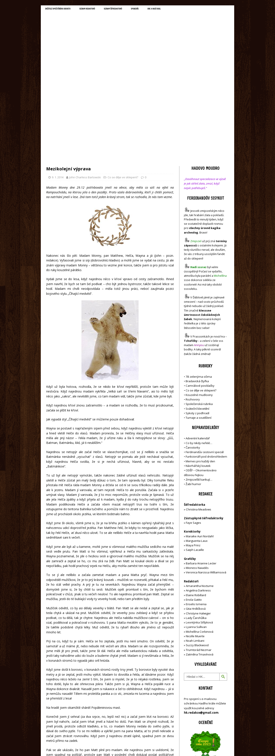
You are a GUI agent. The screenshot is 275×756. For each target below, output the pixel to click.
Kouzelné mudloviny (199, 304)
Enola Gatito (194, 508)
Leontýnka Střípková (199, 531)
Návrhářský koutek (198, 375)
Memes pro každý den (200, 370)
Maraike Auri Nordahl (200, 445)
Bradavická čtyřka (197, 290)
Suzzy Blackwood (197, 554)
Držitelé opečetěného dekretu (65, 10)
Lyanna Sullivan (196, 536)
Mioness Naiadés (197, 477)
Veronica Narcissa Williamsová (206, 481)
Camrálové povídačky (200, 295)
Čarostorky (193, 357)
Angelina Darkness (198, 499)
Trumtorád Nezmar (198, 559)
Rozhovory (193, 308)
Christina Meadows (198, 418)
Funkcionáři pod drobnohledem (206, 366)
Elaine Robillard (196, 504)
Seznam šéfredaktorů (142, 10)
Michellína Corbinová (199, 540)
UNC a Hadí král (197, 10)
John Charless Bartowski (85, 86)
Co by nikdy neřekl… (199, 352)
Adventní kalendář (198, 347)
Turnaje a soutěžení (198, 327)
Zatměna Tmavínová (199, 563)
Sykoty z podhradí (197, 322)
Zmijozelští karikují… (199, 388)
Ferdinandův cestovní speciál (205, 361)
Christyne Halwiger (198, 522)
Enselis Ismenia (196, 513)
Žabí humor (193, 393)
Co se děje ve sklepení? (123, 86)
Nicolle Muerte (195, 545)
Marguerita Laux (197, 450)
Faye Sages (193, 432)
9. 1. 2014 (57, 86)
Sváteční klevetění (197, 317)
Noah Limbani (195, 550)
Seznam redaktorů (107, 10)
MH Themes (106, 746)
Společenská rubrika (199, 313)
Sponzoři (172, 10)
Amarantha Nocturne (199, 495)
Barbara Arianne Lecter (201, 472)
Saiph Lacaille (195, 459)
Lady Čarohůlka (196, 527)
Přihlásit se (191, 715)
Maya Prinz (193, 454)
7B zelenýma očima (199, 285)
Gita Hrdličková (196, 518)
